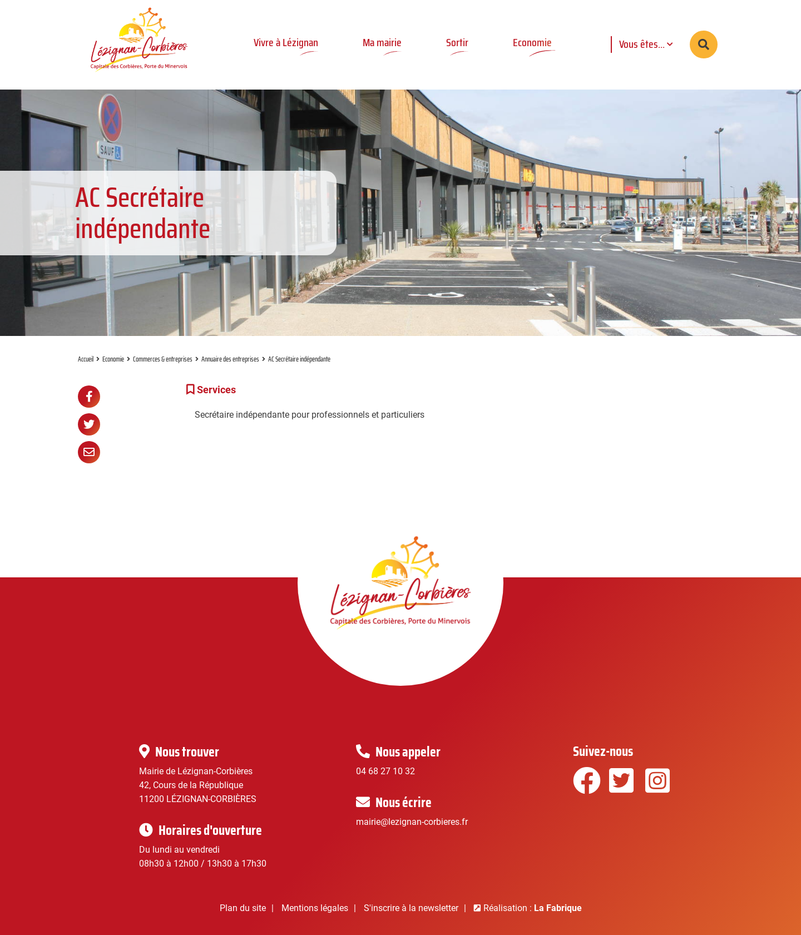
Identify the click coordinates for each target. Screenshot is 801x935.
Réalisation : (532, 908)
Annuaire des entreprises (230, 359)
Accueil (85, 359)
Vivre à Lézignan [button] (286, 42)
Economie (113, 359)
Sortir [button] (457, 42)
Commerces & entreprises (162, 359)
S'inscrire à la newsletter (411, 908)
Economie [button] (532, 42)
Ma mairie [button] (382, 42)
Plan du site (243, 908)
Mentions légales (314, 908)
